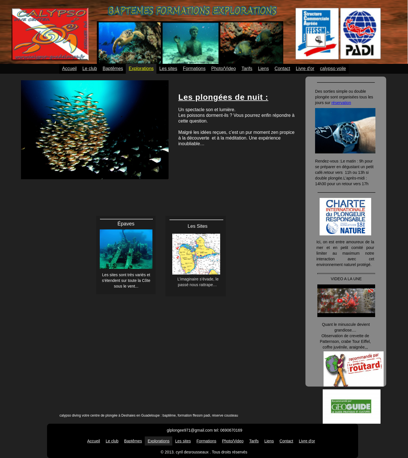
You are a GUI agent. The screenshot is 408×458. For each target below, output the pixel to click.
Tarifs (246, 68)
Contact (282, 68)
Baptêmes (113, 68)
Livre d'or (305, 68)
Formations (194, 68)
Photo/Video (223, 68)
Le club (89, 68)
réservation (341, 102)
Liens (263, 68)
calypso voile (333, 68)
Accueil (69, 68)
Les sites (168, 68)
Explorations (141, 68)
